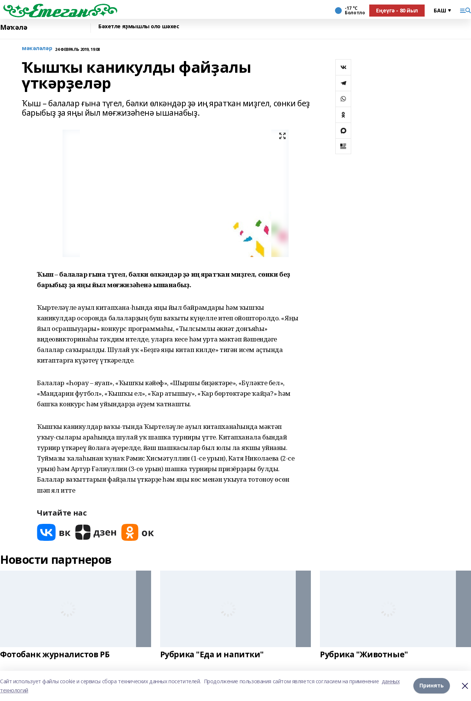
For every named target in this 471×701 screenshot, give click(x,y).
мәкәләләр (37, 48)
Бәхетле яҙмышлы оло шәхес (138, 26)
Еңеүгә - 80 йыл (397, 10)
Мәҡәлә (13, 27)
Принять (431, 685)
